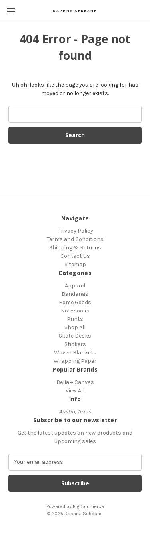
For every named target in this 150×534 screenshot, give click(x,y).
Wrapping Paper (75, 361)
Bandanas (75, 294)
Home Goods (75, 302)
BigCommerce (88, 506)
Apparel (75, 285)
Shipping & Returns (75, 247)
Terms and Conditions (75, 239)
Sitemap (75, 264)
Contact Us (75, 256)
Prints (75, 319)
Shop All (75, 327)
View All (75, 390)
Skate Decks (75, 335)
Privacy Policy (75, 230)
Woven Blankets (75, 352)
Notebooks (75, 310)
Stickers (75, 344)
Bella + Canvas (75, 382)
